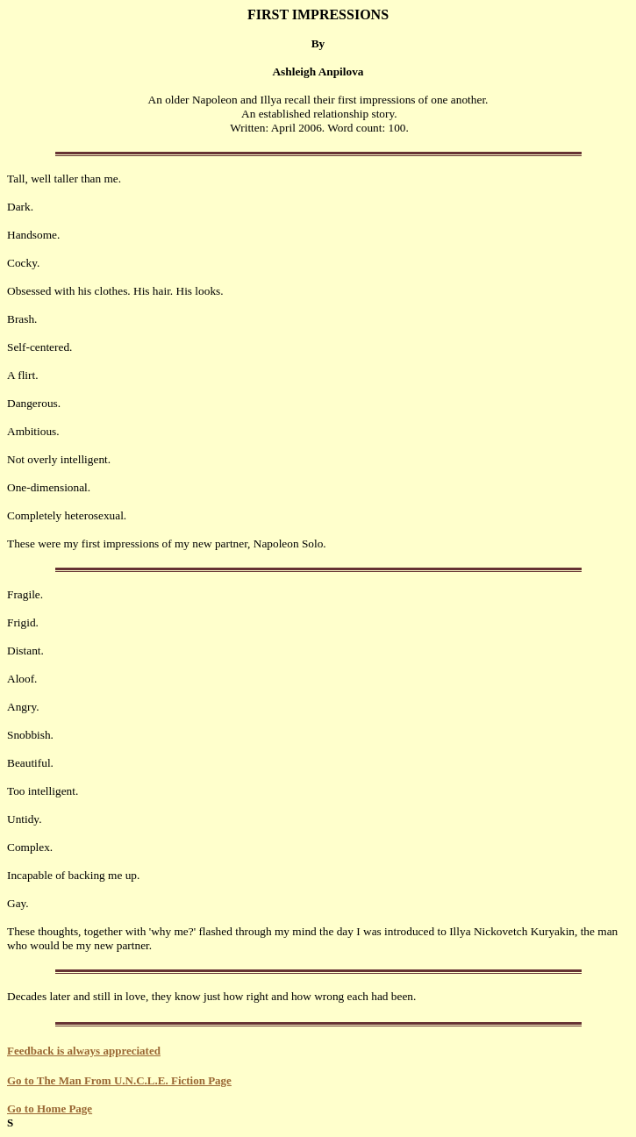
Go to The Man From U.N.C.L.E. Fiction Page (119, 1080)
